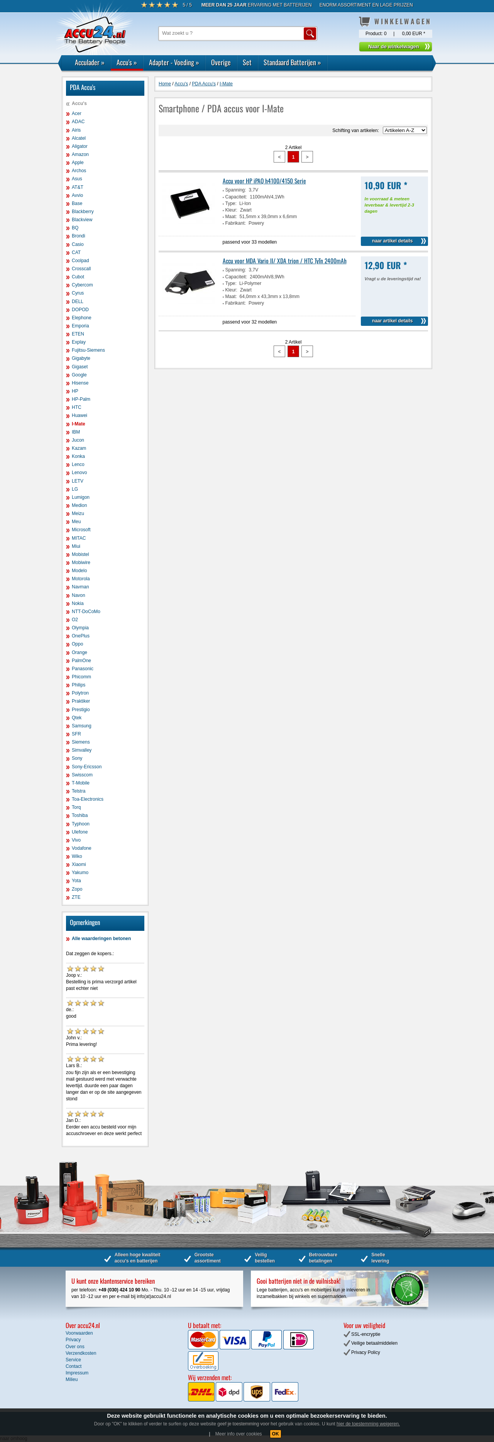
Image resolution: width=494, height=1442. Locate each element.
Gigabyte (81, 358)
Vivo (76, 840)
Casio (78, 244)
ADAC (78, 121)
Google (79, 375)
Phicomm (81, 676)
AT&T (77, 187)
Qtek (76, 717)
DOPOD (80, 309)
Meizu (78, 513)
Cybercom (82, 285)
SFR (76, 734)
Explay (79, 342)
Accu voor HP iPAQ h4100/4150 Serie (264, 180)
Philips (78, 685)
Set (247, 62)
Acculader (90, 62)
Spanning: (235, 190)
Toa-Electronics (87, 799)
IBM (76, 432)
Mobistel (80, 554)
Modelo (79, 570)
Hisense (80, 383)
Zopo (77, 889)
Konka (78, 456)
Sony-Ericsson (87, 766)
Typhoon (81, 824)
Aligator (80, 146)
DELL (77, 301)
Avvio (77, 195)
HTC (76, 407)
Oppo (77, 644)
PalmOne (81, 660)
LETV (77, 481)
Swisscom (82, 775)
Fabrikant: (235, 223)
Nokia (78, 603)
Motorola (81, 578)
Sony (77, 758)
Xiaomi (79, 864)
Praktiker (81, 701)
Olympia (80, 627)
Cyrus (78, 293)
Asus (77, 178)
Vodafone (81, 848)
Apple (78, 162)
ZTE (76, 897)
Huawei (79, 415)
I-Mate (78, 424)
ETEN (78, 334)
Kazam (79, 448)
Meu (76, 521)
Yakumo (80, 872)
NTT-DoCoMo (86, 611)
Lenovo (79, 472)
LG (75, 489)
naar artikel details (392, 241)
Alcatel (79, 138)
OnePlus (81, 636)
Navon (78, 595)
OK (275, 1434)
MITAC (79, 538)
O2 (75, 619)
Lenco (78, 464)
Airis (76, 130)
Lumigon (81, 497)
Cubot (78, 277)
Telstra (78, 791)
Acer (76, 113)
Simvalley (81, 750)
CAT (76, 252)
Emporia (80, 326)
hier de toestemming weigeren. (368, 1424)
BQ (75, 227)
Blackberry (83, 211)
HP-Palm (81, 399)
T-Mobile (81, 783)
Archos (79, 170)
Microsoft (81, 529)
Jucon (78, 440)
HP (75, 391)
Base (77, 203)
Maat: (231, 216)
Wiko (77, 856)
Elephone (81, 317)
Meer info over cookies (238, 1434)
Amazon (80, 154)
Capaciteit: (236, 197)
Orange (79, 652)
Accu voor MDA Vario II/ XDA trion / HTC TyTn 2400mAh (285, 260)
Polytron (80, 693)
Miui (76, 546)
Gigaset (80, 366)
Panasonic (82, 668)
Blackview (82, 219)
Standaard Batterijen (292, 62)
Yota (76, 880)
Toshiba (80, 815)
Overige (221, 62)
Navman (80, 587)
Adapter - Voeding (174, 62)
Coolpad (80, 260)
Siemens (81, 742)
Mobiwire (81, 562)
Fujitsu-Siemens (88, 350)
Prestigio (81, 709)
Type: (231, 203)
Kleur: (231, 210)
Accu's (127, 62)
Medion (79, 505)
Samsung (81, 726)
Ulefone (80, 832)
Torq (76, 807)
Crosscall (81, 268)
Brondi (78, 236)
